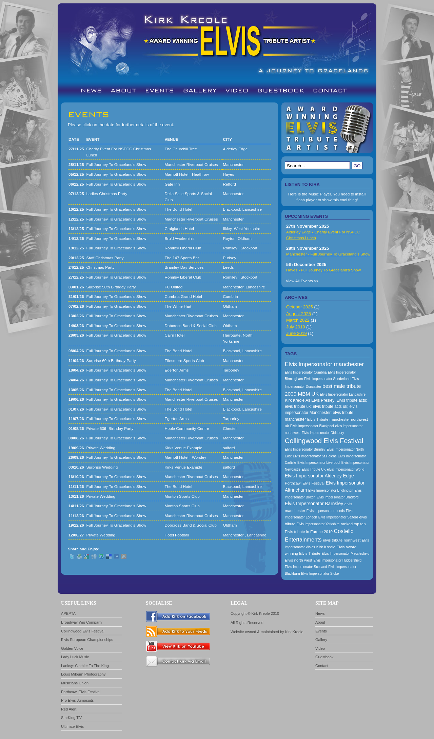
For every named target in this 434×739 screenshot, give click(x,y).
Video (320, 648)
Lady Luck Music (75, 657)
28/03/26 (76, 335)
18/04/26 (76, 370)
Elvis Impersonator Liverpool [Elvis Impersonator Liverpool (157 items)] (318, 463)
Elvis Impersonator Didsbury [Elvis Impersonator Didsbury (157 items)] (323, 433)
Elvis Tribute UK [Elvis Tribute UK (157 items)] (314, 469)
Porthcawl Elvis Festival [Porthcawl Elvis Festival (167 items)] (304, 483)
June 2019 (296, 333)
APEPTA (68, 613)
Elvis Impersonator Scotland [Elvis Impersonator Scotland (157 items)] (306, 567)
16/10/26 (76, 476)
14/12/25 (76, 238)
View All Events (299, 281)
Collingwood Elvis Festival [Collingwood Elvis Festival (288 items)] (324, 440)
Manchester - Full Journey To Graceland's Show (328, 254)
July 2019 (295, 326)
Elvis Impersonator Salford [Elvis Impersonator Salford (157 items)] (338, 517)
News (320, 613)
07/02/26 (76, 306)
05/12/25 (76, 174)
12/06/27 (76, 535)
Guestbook (324, 657)
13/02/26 (76, 316)
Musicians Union (74, 683)
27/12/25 (76, 277)
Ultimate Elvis (72, 726)
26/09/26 (76, 457)
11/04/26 (76, 360)
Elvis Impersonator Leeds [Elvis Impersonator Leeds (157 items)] (326, 511)
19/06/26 (76, 399)
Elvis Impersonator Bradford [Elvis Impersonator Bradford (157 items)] (338, 497)
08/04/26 (76, 350)
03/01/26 (76, 287)
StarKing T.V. (71, 718)
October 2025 (299, 306)
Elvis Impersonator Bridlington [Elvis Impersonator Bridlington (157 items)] (330, 490)
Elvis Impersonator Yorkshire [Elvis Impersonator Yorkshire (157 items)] (318, 524)
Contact (321, 666)
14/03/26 (76, 325)
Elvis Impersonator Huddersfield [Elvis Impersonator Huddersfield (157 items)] (337, 560)
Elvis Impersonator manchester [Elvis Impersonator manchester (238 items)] (324, 364)
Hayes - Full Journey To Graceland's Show (323, 270)
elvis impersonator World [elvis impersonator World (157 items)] (345, 469)
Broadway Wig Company (81, 622)
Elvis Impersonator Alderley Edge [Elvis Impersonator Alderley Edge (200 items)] (319, 475)
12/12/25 (76, 219)
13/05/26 (76, 389)
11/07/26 (76, 418)
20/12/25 (76, 257)
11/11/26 (76, 486)
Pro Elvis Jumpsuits (77, 700)
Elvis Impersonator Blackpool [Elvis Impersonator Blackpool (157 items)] (312, 426)
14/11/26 (76, 506)
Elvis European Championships (87, 640)
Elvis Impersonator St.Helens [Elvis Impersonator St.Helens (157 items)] (315, 456)
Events (321, 631)
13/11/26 (76, 496)
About (320, 622)
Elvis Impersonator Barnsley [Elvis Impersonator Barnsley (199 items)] (314, 503)
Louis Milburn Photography (83, 674)
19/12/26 (76, 525)
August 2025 (298, 313)
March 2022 (298, 320)
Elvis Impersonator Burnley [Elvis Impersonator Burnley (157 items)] (305, 449)
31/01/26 (76, 296)
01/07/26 (76, 409)
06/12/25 (76, 184)
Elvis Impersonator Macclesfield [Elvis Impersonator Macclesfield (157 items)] (346, 553)
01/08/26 (76, 428)
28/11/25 (76, 164)
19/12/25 (76, 248)
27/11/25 (76, 149)
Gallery (321, 640)
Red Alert (68, 709)
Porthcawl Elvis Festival (80, 692)
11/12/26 (76, 515)
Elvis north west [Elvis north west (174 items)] (298, 560)
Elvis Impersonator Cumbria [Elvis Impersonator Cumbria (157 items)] (306, 372)
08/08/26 (76, 438)
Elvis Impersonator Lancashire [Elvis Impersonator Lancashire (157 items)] (343, 394)
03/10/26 (76, 467)
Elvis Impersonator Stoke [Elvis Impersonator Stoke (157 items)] (320, 573)
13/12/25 (76, 228)
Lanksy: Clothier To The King (85, 666)
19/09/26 (76, 448)
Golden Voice (72, 648)
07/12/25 (76, 193)
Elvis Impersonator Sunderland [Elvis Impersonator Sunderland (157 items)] (327, 379)
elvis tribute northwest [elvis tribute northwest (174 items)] (341, 540)
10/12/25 (76, 209)
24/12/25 (76, 267)
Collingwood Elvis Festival (82, 631)
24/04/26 (76, 380)
